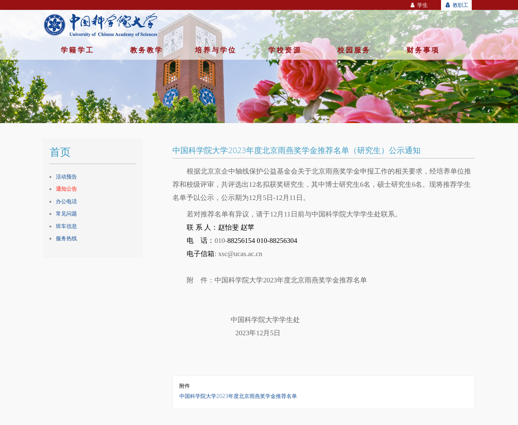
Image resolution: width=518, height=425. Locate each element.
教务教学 (147, 49)
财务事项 (423, 49)
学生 (418, 5)
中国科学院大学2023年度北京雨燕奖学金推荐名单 (238, 396)
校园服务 (354, 49)
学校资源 (285, 49)
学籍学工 (77, 49)
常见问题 (66, 213)
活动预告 (66, 176)
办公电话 (66, 201)
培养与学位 (216, 49)
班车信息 (66, 226)
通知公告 (66, 188)
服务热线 (66, 238)
